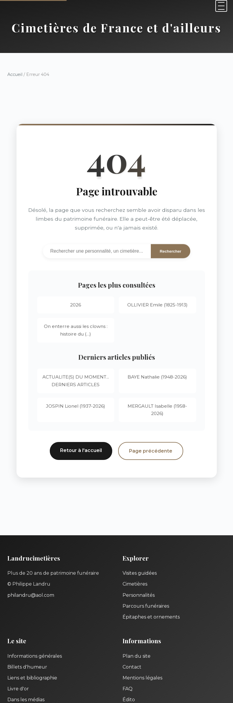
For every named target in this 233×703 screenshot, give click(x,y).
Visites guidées (140, 573)
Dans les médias (25, 699)
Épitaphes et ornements (151, 617)
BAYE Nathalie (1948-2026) (157, 378)
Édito (129, 699)
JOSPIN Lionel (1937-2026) (75, 407)
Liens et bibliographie (32, 678)
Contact (132, 667)
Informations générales (34, 656)
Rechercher (170, 252)
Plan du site (137, 656)
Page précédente (150, 451)
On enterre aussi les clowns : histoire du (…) (76, 331)
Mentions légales (142, 678)
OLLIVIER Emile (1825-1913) (157, 306)
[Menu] (221, 6)
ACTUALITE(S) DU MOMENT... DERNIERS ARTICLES (75, 382)
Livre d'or (18, 689)
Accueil (14, 74)
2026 (75, 306)
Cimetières (135, 584)
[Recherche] (97, 252)
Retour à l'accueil (81, 450)
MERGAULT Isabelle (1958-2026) (157, 411)
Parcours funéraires (146, 606)
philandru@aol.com (30, 595)
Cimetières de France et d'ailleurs (116, 27)
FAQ (128, 689)
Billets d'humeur (27, 667)
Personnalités (139, 595)
